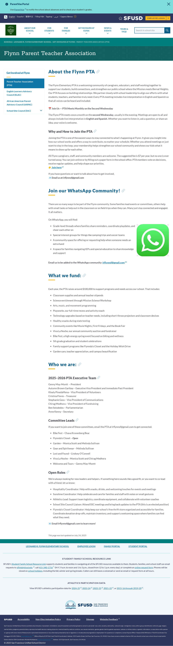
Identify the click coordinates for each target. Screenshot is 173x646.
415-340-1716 (46, 567)
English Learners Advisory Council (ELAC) (19, 93)
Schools (8, 42)
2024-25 (77, 588)
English (12, 16)
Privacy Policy (73, 619)
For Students (49, 29)
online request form (144, 567)
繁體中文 (29, 16)
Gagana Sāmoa (66, 16)
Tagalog (49, 16)
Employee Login (158, 18)
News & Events (108, 29)
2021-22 (109, 588)
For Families (66, 29)
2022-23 (98, 588)
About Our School (29, 29)
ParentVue (20, 9)
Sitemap (90, 619)
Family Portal (112, 546)
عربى (56, 16)
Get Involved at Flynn (86, 29)
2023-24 (87, 588)
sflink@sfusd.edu (25, 567)
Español (20, 16)
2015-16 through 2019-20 (130, 588)
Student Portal (138, 546)
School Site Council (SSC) (19, 110)
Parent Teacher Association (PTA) (20, 83)
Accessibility (24, 619)
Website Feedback (110, 619)
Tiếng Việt (39, 16)
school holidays (35, 571)
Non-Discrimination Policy (48, 619)
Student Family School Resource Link (29, 564)
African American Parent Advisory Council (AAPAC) (19, 103)
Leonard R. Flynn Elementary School (32, 42)
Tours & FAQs (124, 30)
